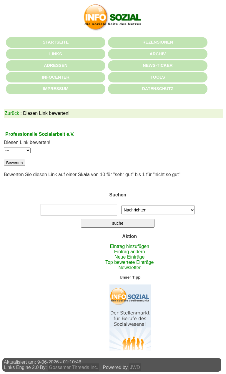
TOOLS (157, 77)
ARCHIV (157, 54)
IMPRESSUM (56, 88)
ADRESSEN (55, 65)
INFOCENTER (55, 77)
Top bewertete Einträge (129, 262)
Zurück (12, 113)
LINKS (55, 54)
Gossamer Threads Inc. (73, 367)
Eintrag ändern (129, 251)
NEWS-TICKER (158, 65)
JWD (135, 367)
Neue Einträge (129, 256)
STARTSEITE (56, 42)
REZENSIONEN (157, 42)
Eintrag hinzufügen (129, 246)
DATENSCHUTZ (157, 88)
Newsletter (129, 267)
